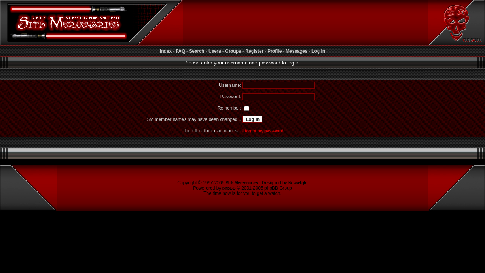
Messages (296, 51)
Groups (233, 51)
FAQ (180, 51)
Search (196, 51)
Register (254, 51)
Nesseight (298, 182)
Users (214, 51)
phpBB (229, 188)
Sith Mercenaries (242, 182)
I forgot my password (262, 131)
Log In (318, 51)
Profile (275, 51)
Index (166, 51)
